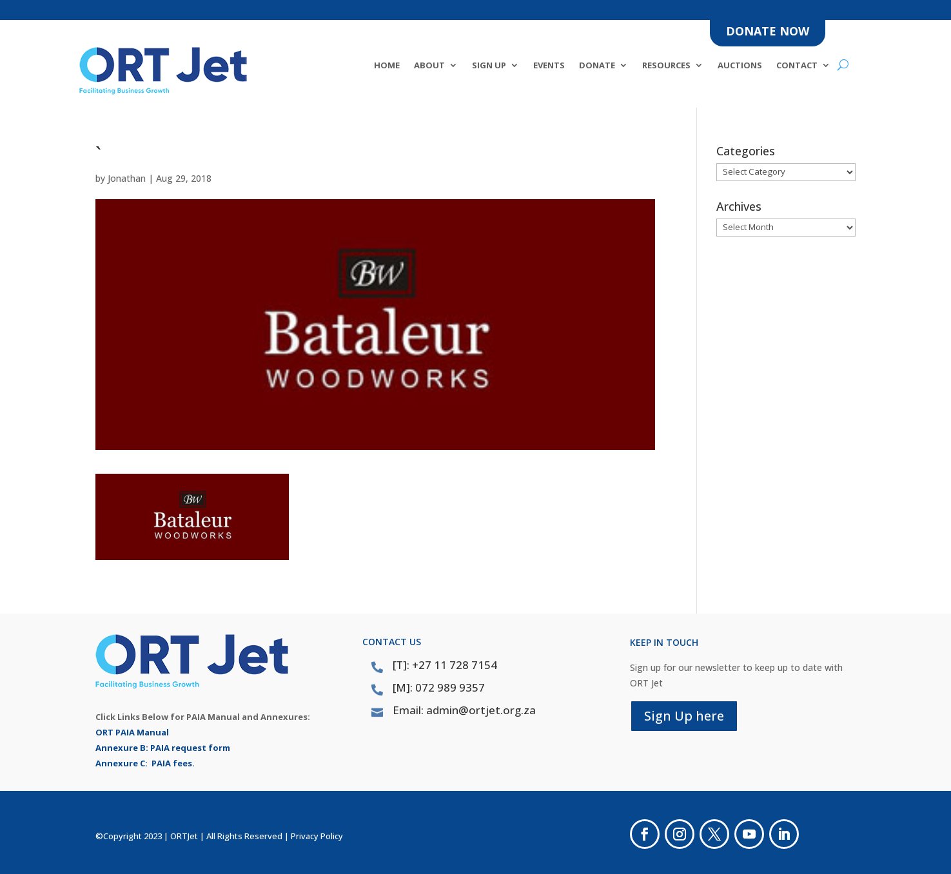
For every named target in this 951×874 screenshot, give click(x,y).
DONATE (597, 66)
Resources (666, 66)
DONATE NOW (767, 31)
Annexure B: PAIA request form (162, 747)
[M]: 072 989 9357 (439, 687)
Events (549, 66)
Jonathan (127, 178)
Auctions (740, 66)
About (429, 66)
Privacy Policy (317, 836)
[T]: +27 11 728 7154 (445, 664)
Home (387, 66)
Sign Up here (684, 715)
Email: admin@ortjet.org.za (464, 710)
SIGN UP (489, 66)
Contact (797, 66)
